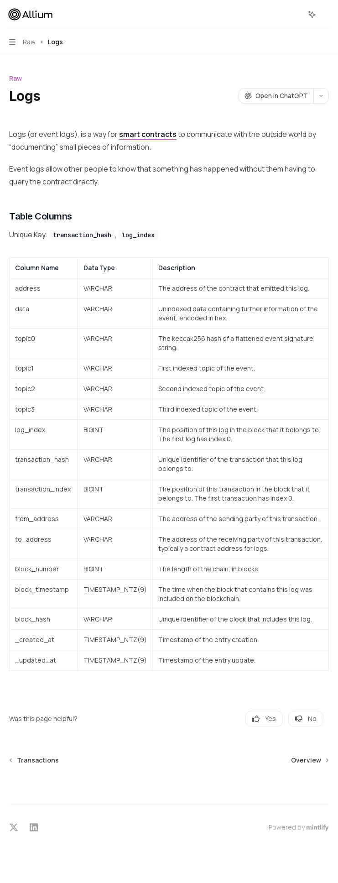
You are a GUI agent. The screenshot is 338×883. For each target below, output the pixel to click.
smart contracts (148, 134)
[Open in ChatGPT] (276, 96)
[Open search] (295, 14)
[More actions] (326, 14)
